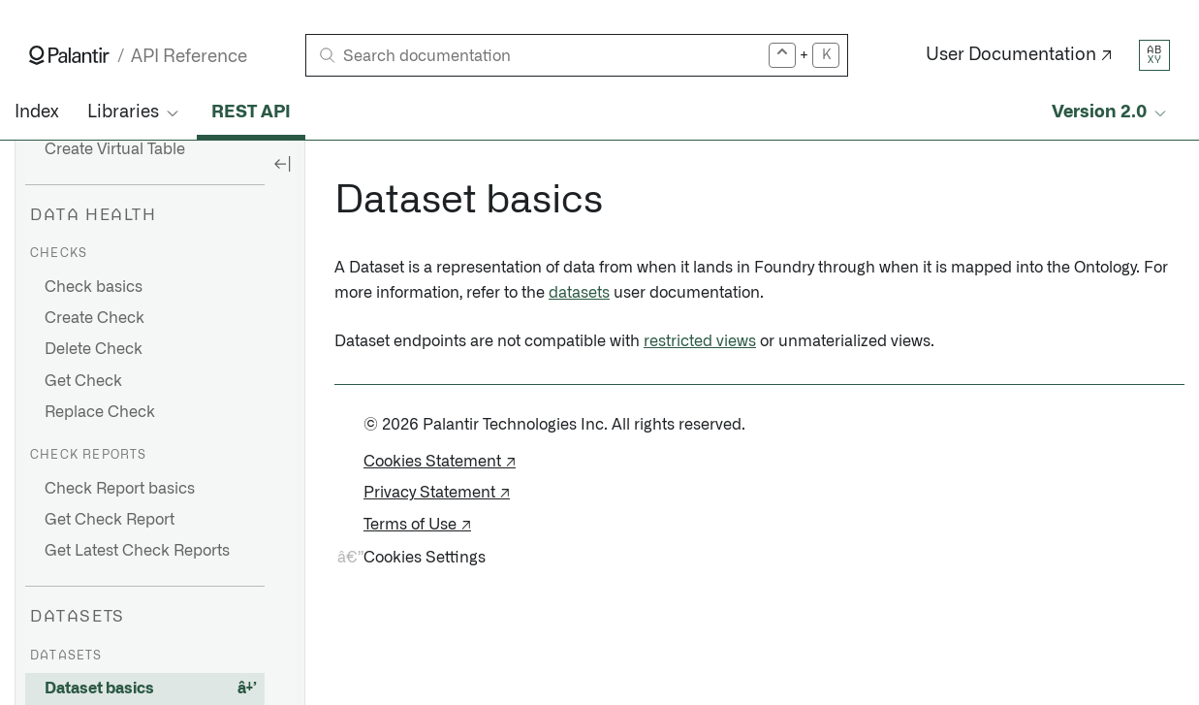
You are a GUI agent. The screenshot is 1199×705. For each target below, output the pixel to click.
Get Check (83, 381)
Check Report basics (120, 489)
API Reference (189, 56)
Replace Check (100, 412)
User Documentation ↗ (1019, 55)
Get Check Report (109, 520)
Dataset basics (99, 688)
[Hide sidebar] (282, 163)
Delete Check (93, 349)
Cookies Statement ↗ (439, 461)
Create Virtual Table (115, 149)
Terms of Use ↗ (417, 524)
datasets (579, 293)
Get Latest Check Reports (137, 551)
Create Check (94, 318)
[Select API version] (1111, 113)
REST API (251, 112)
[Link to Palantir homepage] (69, 55)
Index (36, 112)
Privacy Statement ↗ (436, 492)
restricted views (700, 341)
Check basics (93, 287)
